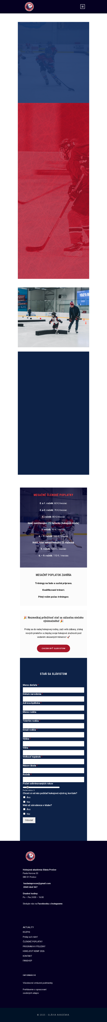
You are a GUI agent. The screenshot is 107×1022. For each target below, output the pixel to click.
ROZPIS (26, 932)
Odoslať (29, 820)
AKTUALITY (28, 927)
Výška (27, 738)
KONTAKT (27, 956)
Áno (29, 797)
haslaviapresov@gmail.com (37, 883)
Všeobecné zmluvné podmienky (38, 983)
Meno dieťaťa (31, 685)
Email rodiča (30, 729)
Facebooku (43, 903)
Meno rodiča (29, 712)
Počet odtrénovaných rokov (38, 783)
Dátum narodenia (33, 694)
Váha (26, 747)
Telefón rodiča (31, 720)
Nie (28, 802)
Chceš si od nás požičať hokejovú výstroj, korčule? (50, 793)
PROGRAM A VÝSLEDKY (34, 946)
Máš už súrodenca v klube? (37, 805)
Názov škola (30, 765)
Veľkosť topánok (32, 756)
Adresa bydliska (32, 703)
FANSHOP (27, 960)
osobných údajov (31, 993)
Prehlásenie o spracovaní (34, 989)
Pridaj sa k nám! (30, 937)
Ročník (27, 774)
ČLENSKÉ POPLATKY (33, 941)
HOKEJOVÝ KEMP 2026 (34, 951)
